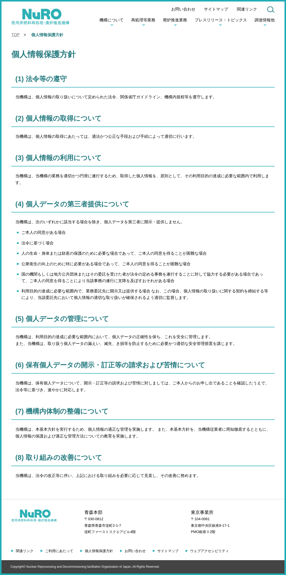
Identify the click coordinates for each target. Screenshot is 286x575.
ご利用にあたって (59, 551)
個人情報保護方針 (98, 551)
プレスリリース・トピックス (221, 20)
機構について (112, 20)
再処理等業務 (143, 20)
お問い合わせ (183, 9)
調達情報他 (265, 20)
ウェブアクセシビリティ (208, 551)
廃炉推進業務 (175, 20)
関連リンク (247, 9)
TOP (15, 35)
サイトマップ (216, 9)
